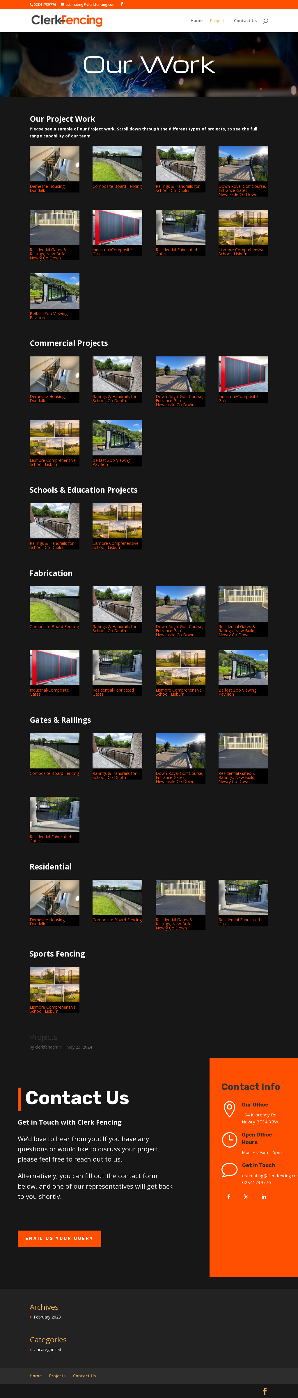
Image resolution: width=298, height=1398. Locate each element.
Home (197, 21)
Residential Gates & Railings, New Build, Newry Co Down (48, 254)
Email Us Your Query (59, 1238)
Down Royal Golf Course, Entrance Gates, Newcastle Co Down (242, 190)
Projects (218, 21)
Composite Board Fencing (117, 186)
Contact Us (245, 21)
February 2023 (47, 1317)
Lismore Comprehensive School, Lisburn (242, 252)
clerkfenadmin (48, 1047)
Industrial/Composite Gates (112, 252)
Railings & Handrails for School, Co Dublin (178, 188)
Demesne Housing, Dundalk (48, 188)
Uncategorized (47, 1349)
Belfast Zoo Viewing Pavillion (49, 315)
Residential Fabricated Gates (176, 252)
